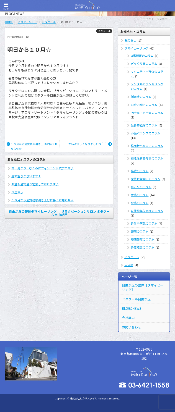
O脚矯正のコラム (142, 55)
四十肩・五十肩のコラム (147, 112)
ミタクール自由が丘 (136, 299)
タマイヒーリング (136, 48)
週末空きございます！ (26, 176)
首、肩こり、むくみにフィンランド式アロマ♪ (42, 168)
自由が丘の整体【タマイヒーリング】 (142, 287)
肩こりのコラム (141, 187)
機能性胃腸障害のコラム (147, 158)
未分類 (128, 265)
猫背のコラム (140, 171)
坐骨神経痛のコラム (144, 125)
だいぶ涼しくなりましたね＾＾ (90, 144)
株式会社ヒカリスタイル (83, 398)
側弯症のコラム (141, 96)
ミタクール (104, 31)
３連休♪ (17, 192)
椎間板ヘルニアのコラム (147, 146)
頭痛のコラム (140, 231)
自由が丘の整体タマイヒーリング (33, 211)
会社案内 (128, 317)
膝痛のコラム (140, 203)
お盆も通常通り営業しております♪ (35, 184)
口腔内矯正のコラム (144, 104)
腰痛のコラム (140, 195)
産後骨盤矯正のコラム (145, 179)
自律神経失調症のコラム (147, 211)
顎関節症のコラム (142, 239)
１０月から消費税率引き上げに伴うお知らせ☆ (32, 146)
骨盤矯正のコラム (142, 247)
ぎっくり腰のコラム (144, 63)
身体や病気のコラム (144, 223)
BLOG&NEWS (131, 308)
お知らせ (130, 40)
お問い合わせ (131, 327)
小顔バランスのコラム (145, 133)
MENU (5, 6)
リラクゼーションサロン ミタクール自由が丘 (80, 213)
